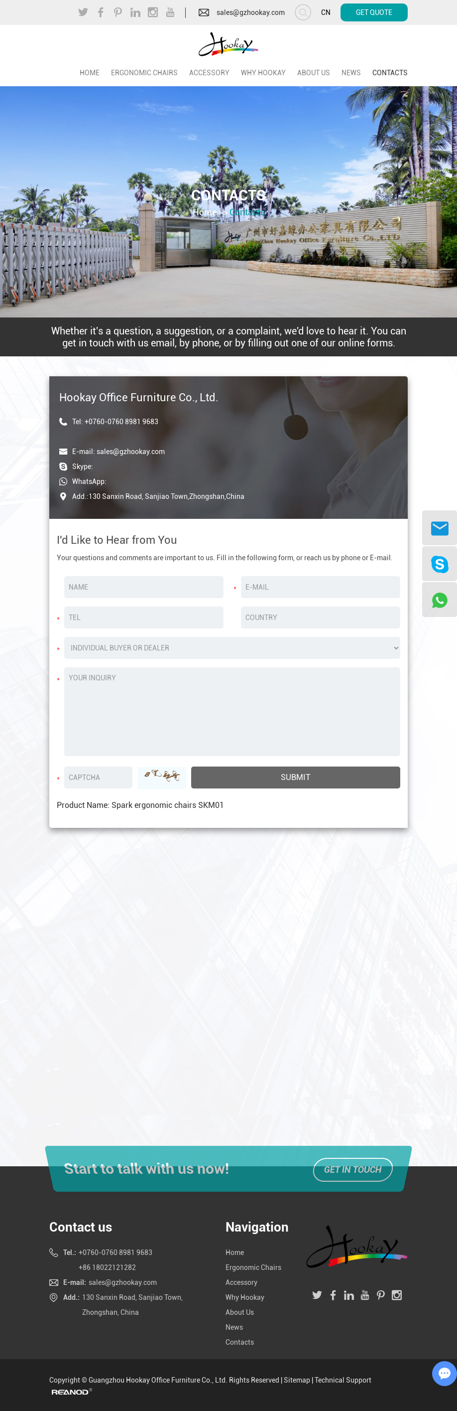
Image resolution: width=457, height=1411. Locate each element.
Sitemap (297, 1380)
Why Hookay (263, 73)
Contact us (80, 1227)
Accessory (209, 73)
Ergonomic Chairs (144, 73)
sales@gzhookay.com (251, 12)
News (351, 73)
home (90, 73)
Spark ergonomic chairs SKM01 (168, 805)
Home (205, 211)
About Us (313, 73)
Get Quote (374, 12)
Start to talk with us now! (144, 1168)
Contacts (390, 73)
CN (326, 12)
